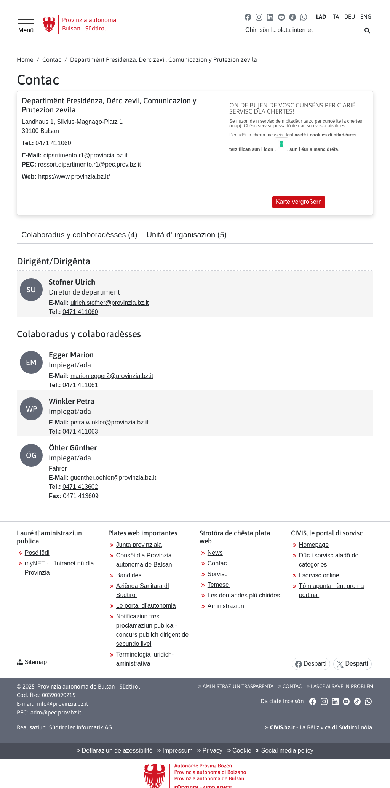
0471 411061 (80, 385)
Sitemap (35, 662)
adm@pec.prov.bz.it (55, 712)
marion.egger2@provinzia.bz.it (111, 376)
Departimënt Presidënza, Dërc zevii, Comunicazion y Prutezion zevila (163, 59)
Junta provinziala (139, 544)
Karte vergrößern (299, 202)
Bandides (129, 575)
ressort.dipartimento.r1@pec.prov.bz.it (89, 164)
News (215, 552)
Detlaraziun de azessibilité (114, 750)
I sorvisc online (319, 575)
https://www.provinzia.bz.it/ (74, 176)
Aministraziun (226, 606)
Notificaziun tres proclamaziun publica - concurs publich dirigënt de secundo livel (152, 630)
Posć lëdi (37, 552)
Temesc (219, 584)
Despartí (311, 664)
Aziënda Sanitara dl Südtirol (142, 590)
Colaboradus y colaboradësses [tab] (79, 235)
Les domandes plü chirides (244, 595)
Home (25, 59)
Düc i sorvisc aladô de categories (329, 560)
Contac (51, 59)
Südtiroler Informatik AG (80, 727)
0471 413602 (80, 487)
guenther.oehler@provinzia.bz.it (113, 477)
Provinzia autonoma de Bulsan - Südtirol (88, 686)
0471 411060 (53, 143)
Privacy (209, 750)
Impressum (175, 750)
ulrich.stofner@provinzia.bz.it (109, 303)
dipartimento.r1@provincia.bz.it (85, 155)
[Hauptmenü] (26, 24)
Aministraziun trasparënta (235, 686)
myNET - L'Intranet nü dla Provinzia (59, 568)
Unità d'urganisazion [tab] (187, 235)
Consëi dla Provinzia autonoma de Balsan (144, 560)
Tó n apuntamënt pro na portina (331, 590)
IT (335, 16)
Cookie (239, 750)
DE (349, 16)
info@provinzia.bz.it (62, 703)
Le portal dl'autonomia (146, 605)
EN (365, 16)
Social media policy (284, 750)
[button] (248, 16)
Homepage (314, 544)
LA (321, 16)
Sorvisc (217, 574)
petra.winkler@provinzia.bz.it (109, 422)
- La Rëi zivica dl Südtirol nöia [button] (318, 727)
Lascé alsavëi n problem (340, 686)
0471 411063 (80, 431)
